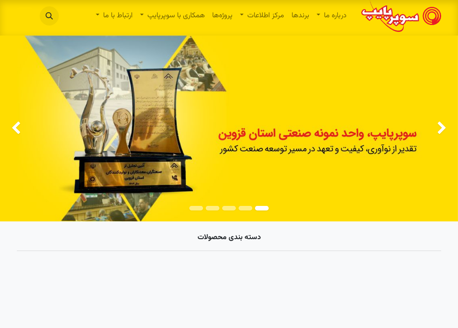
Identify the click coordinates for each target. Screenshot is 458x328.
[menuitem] (331, 16)
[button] (49, 16)
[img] (440, 128)
